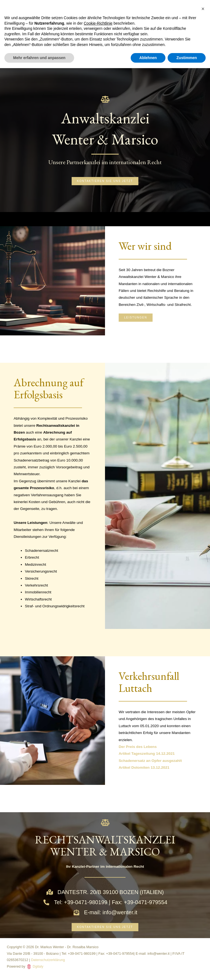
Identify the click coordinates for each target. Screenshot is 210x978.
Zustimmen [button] (186, 58)
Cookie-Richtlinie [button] (98, 23)
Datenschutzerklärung (48, 960)
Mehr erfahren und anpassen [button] (39, 58)
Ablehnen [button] (148, 58)
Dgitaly (38, 966)
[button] (203, 8)
